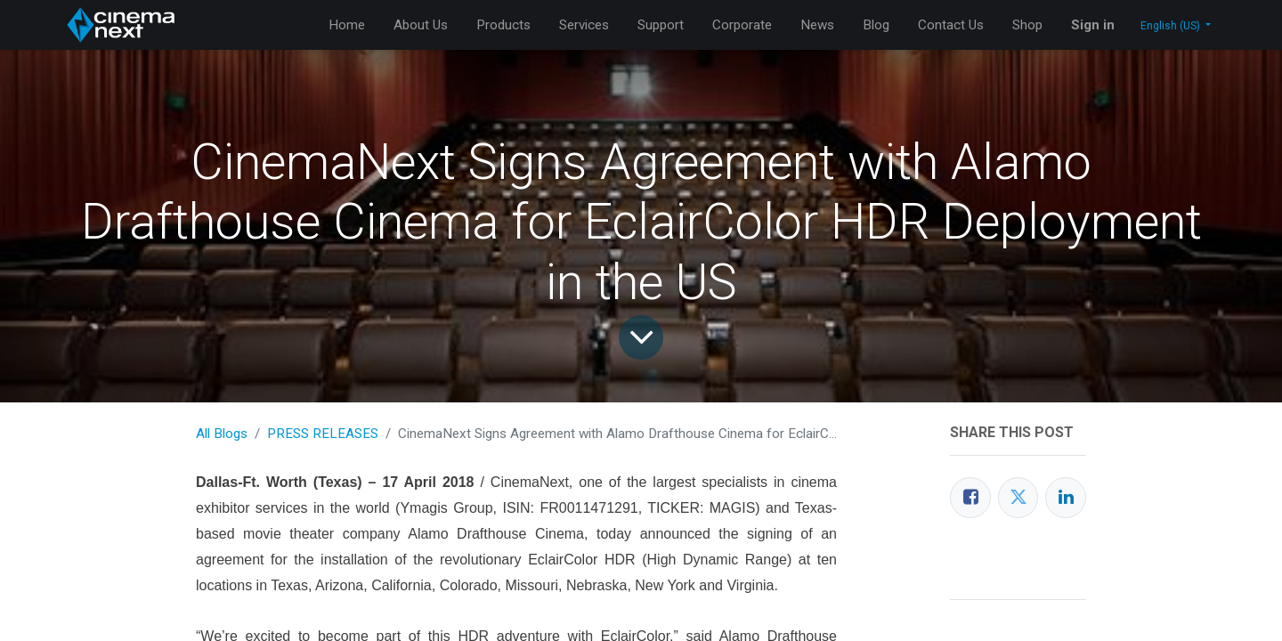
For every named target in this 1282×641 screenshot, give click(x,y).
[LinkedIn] (1065, 497)
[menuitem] (346, 25)
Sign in (1093, 25)
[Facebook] (970, 497)
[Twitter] (1018, 497)
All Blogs (221, 434)
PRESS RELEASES (322, 434)
